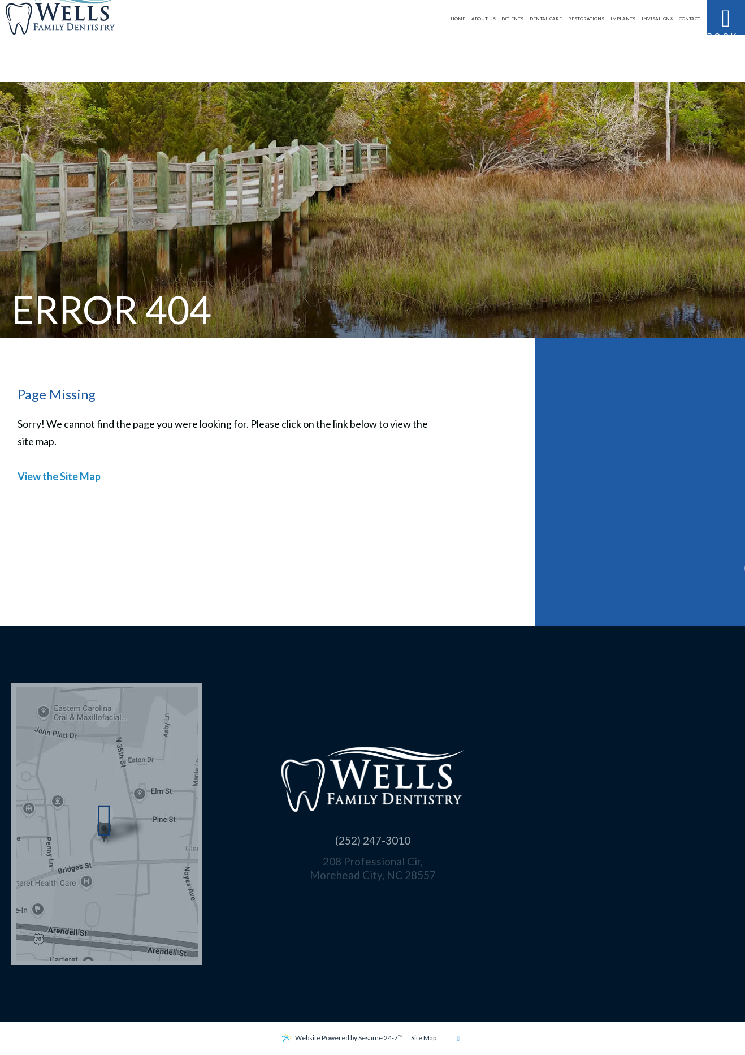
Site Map (423, 1038)
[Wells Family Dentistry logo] (83, 41)
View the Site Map (59, 476)
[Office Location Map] (104, 824)
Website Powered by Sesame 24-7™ (349, 1038)
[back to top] (458, 1038)
